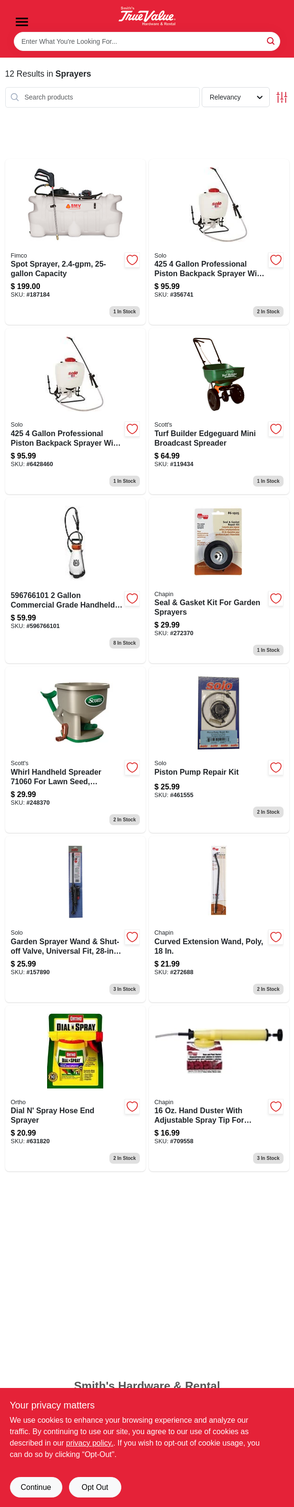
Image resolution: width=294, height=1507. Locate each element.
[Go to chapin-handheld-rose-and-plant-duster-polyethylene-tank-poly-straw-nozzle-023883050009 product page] (219, 1089)
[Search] (271, 41)
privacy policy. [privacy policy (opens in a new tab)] (89, 1443)
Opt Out (94, 1487)
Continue (35, 1487)
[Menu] (22, 22)
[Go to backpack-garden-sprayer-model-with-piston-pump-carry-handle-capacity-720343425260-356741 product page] (219, 242)
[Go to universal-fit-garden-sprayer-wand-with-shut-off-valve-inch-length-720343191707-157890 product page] (75, 919)
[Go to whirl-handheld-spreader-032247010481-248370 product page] (75, 750)
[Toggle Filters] (281, 97)
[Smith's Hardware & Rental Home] (147, 16)
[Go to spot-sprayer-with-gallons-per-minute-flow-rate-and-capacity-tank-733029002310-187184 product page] (75, 242)
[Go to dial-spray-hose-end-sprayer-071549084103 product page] (75, 1089)
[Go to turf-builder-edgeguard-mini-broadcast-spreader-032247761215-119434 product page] (219, 411)
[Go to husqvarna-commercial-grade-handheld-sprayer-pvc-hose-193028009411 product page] (75, 581)
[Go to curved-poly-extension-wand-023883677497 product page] (219, 919)
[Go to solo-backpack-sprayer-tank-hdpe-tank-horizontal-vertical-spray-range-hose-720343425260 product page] (75, 411)
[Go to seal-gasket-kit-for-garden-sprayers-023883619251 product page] (219, 581)
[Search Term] (147, 41)
